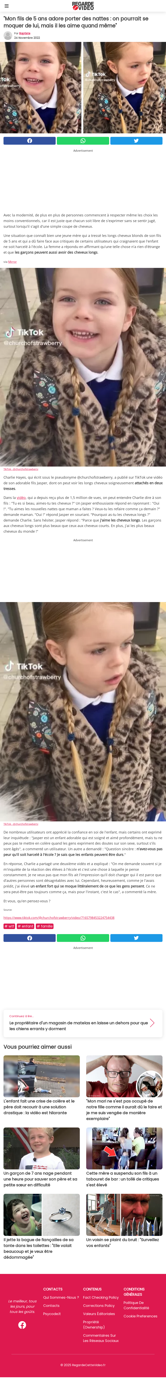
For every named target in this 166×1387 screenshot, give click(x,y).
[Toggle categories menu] (7, 6)
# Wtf (9, 926)
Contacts (51, 1305)
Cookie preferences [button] (140, 1316)
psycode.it (52, 1313)
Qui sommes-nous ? (61, 1297)
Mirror (12, 262)
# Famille (45, 926)
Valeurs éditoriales (99, 1313)
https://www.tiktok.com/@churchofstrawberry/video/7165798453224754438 (59, 918)
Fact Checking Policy (101, 1297)
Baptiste (24, 33)
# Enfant (25, 926)
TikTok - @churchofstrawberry (21, 469)
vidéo (21, 497)
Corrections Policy (99, 1305)
